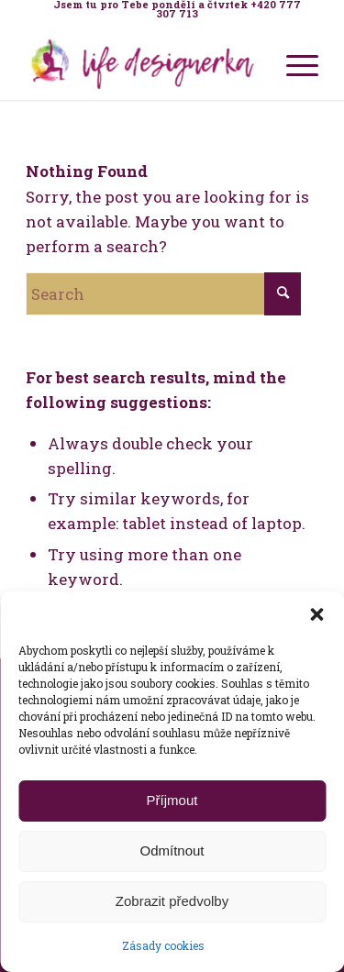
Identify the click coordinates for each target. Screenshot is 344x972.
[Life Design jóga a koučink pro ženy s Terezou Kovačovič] (143, 63)
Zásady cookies (163, 945)
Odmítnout (171, 850)
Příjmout (172, 800)
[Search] (163, 293)
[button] (316, 614)
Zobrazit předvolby (172, 901)
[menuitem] (176, 9)
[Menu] (293, 63)
